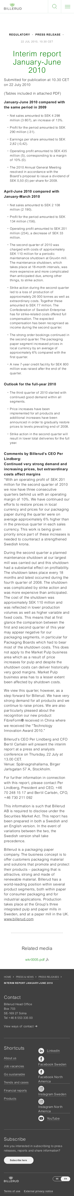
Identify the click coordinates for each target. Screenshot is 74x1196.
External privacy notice (38, 1191)
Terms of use (12, 1191)
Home (7, 977)
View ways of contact (19, 1026)
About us (10, 1058)
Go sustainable (14, 1074)
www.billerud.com (19, 919)
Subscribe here (19, 1160)
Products (10, 1098)
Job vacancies (14, 1066)
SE (57, 1179)
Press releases (48, 977)
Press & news (25, 977)
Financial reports (15, 1090)
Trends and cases (16, 1082)
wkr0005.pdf (35, 960)
